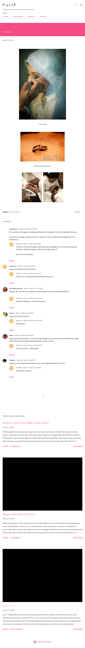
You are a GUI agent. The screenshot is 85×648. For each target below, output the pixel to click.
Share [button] (77, 212)
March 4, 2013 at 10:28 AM (24, 335)
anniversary (14, 212)
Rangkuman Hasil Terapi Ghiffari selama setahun (26, 422)
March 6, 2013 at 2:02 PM (32, 368)
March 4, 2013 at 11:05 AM (32, 320)
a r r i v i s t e (9, 605)
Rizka (11, 335)
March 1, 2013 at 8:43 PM (26, 266)
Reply (11, 261)
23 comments (15, 538)
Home (5, 17)
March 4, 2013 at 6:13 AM (32, 244)
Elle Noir (12, 360)
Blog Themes (17, 17)
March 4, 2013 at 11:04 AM (32, 298)
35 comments (15, 446)
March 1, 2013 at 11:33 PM (33, 288)
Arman (11, 313)
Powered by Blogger (42, 642)
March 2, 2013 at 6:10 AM (25, 313)
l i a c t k (9, 4)
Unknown (12, 266)
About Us (30, 17)
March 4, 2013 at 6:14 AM (32, 273)
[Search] (75, 4)
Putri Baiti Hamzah (15, 288)
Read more (77, 446)
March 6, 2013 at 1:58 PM (26, 360)
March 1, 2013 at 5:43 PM (28, 229)
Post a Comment (16, 629)
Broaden (42, 17)
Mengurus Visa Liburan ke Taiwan (19, 514)
